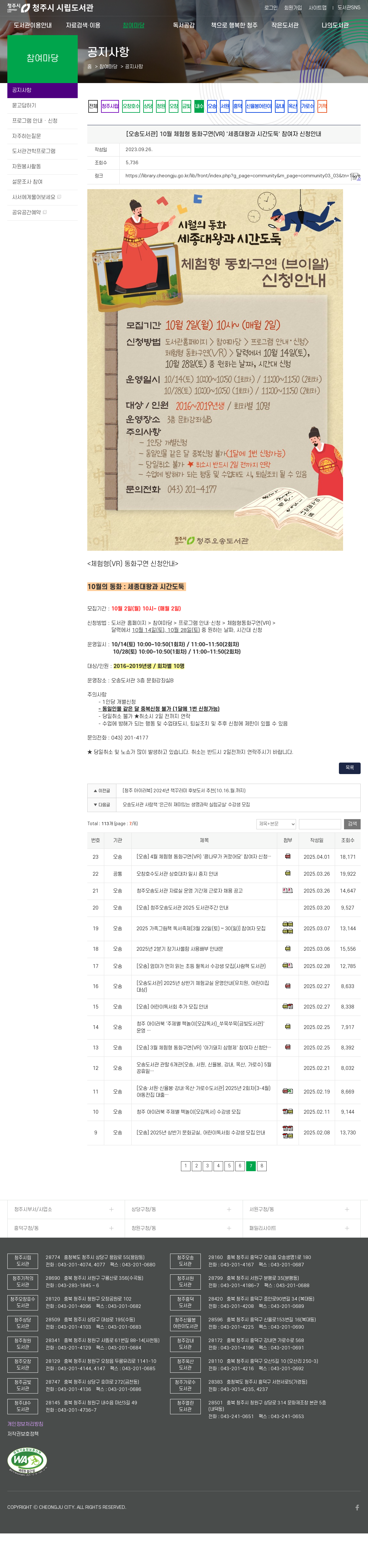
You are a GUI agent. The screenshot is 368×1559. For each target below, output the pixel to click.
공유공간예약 (29, 213)
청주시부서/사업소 (33, 1227)
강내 (338, 106)
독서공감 (184, 25)
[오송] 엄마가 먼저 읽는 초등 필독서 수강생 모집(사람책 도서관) (201, 984)
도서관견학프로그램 (33, 151)
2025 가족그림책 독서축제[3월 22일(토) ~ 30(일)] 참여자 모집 (201, 946)
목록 (350, 785)
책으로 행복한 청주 (234, 25)
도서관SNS (349, 8)
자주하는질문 (26, 136)
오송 (251, 106)
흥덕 (285, 106)
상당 (165, 106)
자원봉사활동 (26, 167)
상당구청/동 (143, 1227)
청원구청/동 (143, 1246)
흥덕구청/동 (26, 1246)
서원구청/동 (261, 1227)
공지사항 (21, 90)
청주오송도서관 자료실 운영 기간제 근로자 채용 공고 (190, 908)
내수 (234, 106)
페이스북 (357, 1525)
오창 (199, 106)
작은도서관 (285, 25)
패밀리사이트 (262, 1246)
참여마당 (134, 25)
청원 (182, 106)
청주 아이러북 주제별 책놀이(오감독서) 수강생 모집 (188, 1130)
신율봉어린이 (312, 106)
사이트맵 (317, 8)
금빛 (216, 106)
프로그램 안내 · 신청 (35, 121)
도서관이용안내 (33, 25)
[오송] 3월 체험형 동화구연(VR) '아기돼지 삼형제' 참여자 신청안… (204, 1065)
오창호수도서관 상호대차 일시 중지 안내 (177, 892)
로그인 (271, 8)
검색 (352, 841)
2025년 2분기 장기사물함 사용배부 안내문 (180, 967)
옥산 (95, 123)
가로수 (114, 123)
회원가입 (293, 8)
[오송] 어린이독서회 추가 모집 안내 (172, 1024)
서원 (268, 106)
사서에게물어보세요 (36, 197)
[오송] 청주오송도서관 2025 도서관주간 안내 (182, 925)
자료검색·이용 (83, 25)
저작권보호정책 (23, 1452)
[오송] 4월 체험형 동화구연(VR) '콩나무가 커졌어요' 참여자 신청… (204, 875)
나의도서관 (335, 25)
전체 (95, 106)
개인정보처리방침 (25, 1442)
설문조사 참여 (27, 182)
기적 (134, 123)
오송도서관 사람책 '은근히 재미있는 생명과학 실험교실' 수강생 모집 (186, 822)
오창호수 (143, 106)
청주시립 (117, 106)
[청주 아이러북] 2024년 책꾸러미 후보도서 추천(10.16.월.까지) (184, 808)
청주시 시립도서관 (55, 8)
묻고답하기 (24, 106)
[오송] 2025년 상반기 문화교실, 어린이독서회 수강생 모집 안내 (201, 1150)
